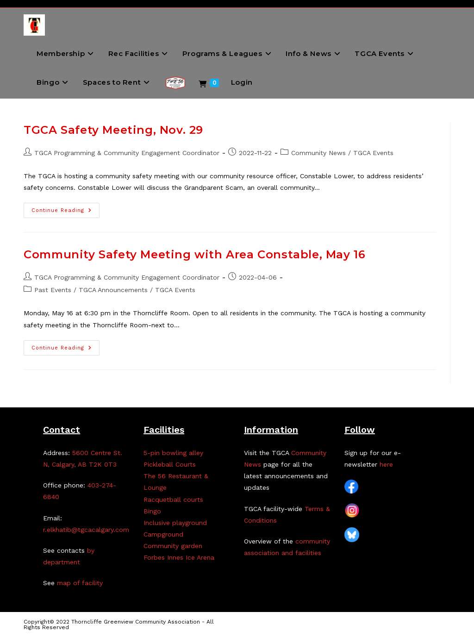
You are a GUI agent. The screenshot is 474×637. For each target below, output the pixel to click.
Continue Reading (65, 212)
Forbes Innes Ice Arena (178, 557)
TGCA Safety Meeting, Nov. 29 (113, 130)
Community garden (172, 546)
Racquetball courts (173, 499)
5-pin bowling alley (173, 452)
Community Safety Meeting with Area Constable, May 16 (194, 254)
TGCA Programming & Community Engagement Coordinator (126, 152)
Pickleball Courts (169, 464)
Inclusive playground (175, 522)
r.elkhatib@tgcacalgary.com (86, 529)
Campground (163, 534)
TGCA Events (373, 152)
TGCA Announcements (113, 290)
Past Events (52, 290)
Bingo (152, 511)
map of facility (80, 583)
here (386, 464)
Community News (318, 152)
